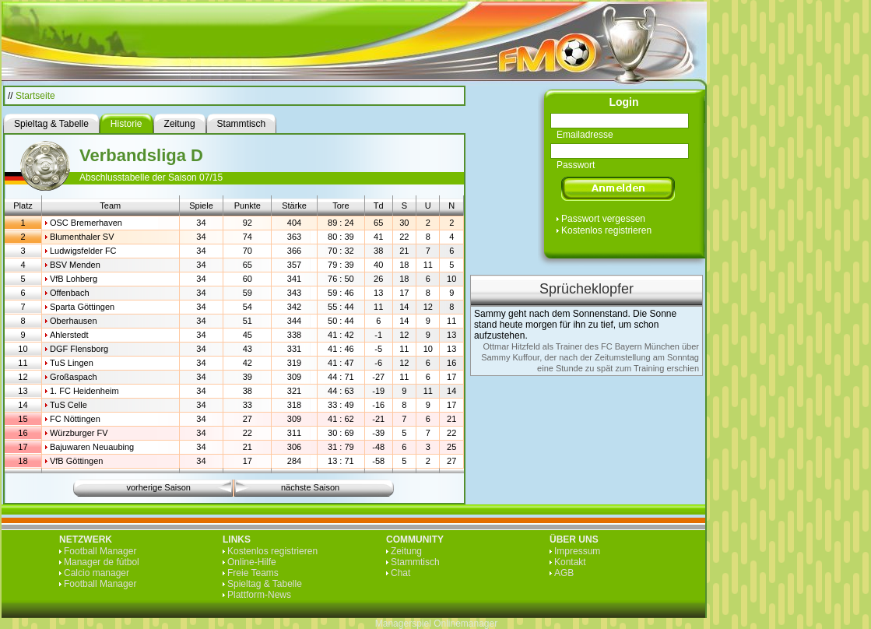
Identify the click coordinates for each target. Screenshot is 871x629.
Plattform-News (259, 594)
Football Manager (100, 551)
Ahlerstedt (69, 334)
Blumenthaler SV (82, 236)
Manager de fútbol (101, 562)
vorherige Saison (158, 487)
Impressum (577, 551)
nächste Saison (310, 487)
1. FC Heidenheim (84, 390)
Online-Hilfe (251, 562)
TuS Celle (68, 404)
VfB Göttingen (77, 461)
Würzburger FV (79, 432)
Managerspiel (403, 623)
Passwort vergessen (603, 218)
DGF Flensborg (79, 348)
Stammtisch (415, 562)
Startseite (35, 95)
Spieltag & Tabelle (264, 583)
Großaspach (73, 376)
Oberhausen (73, 320)
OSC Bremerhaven (86, 222)
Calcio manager (96, 573)
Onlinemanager (465, 623)
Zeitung (406, 551)
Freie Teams (253, 573)
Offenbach (70, 292)
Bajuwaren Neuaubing (92, 447)
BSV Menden (75, 264)
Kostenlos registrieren (606, 230)
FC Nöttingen (75, 418)
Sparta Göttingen (82, 306)
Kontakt (570, 562)
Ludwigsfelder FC (83, 250)
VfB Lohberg (73, 278)
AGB (564, 573)
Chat (400, 573)
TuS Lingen (71, 362)
